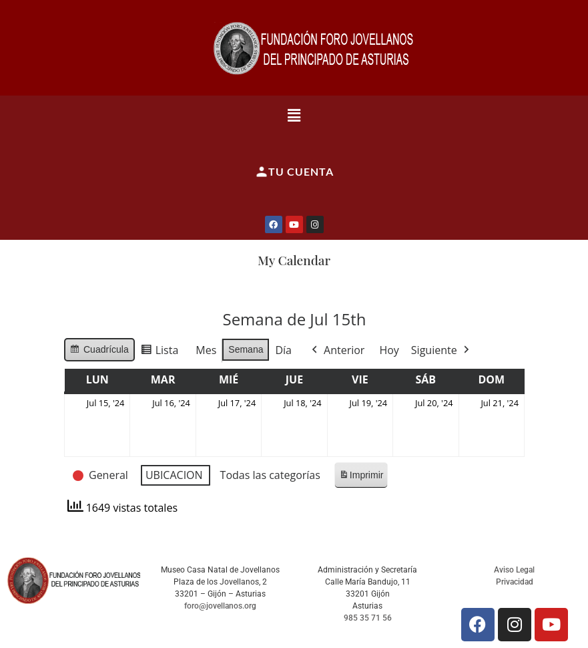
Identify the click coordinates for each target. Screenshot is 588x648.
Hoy (388, 350)
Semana (245, 349)
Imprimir (360, 478)
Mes (206, 350)
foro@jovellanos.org (220, 606)
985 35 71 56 (368, 618)
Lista (158, 352)
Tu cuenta (294, 171)
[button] (293, 115)
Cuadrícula (99, 351)
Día (283, 350)
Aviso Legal (514, 570)
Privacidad (514, 582)
